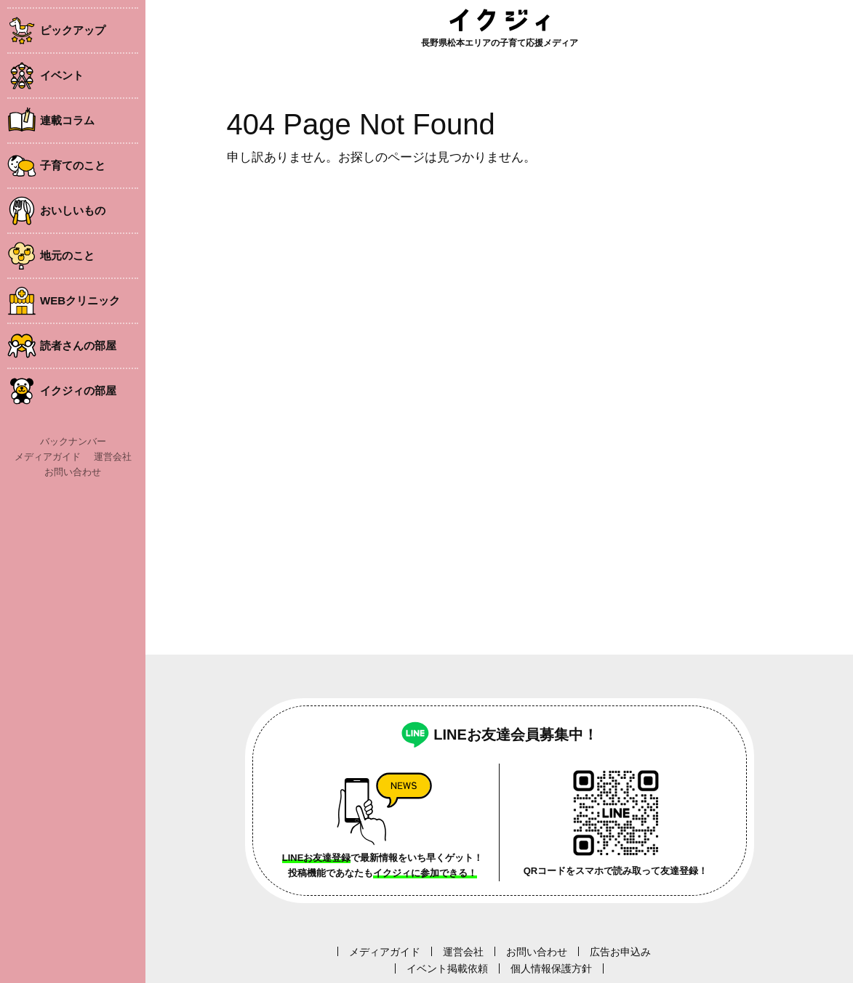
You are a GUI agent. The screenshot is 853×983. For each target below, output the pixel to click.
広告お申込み (620, 952)
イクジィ (499, 20)
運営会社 (113, 456)
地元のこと (67, 255)
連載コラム (67, 120)
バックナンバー (73, 441)
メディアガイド (48, 456)
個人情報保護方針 (551, 968)
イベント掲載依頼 (447, 968)
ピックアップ (72, 30)
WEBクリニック (80, 300)
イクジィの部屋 (78, 390)
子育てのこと (72, 165)
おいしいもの (72, 210)
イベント (62, 75)
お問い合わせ (72, 471)
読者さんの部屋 (78, 345)
